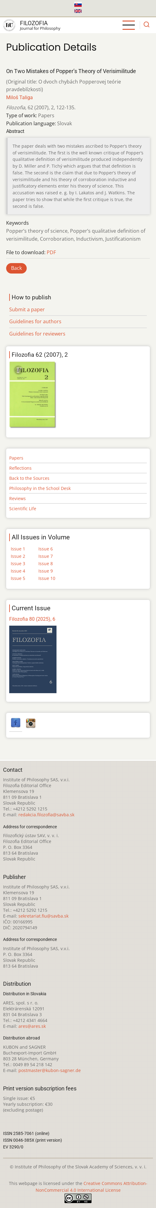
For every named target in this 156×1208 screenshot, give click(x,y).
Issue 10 (46, 578)
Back (16, 268)
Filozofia (34, 23)
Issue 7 (45, 556)
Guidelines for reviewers (37, 333)
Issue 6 (45, 549)
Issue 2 (18, 556)
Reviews (17, 498)
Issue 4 (18, 571)
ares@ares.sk (32, 1026)
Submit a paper (27, 309)
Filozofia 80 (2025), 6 (32, 619)
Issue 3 (18, 563)
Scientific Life (22, 508)
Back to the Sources (29, 478)
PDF (51, 252)
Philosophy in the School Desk (40, 488)
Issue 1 (18, 549)
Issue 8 (45, 563)
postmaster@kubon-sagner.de (49, 1070)
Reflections (20, 468)
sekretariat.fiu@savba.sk (43, 916)
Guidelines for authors (35, 321)
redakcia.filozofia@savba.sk (46, 815)
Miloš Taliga (19, 97)
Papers (16, 458)
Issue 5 (18, 578)
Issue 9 (45, 571)
